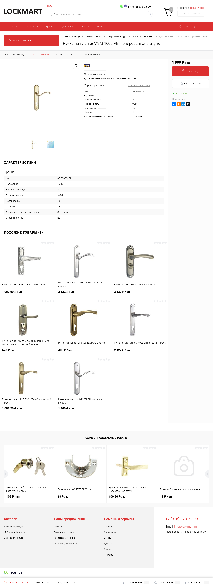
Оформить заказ (191, 13)
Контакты (102, 26)
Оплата (85, 26)
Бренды (50, 26)
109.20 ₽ (118, 496)
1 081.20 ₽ (28, 410)
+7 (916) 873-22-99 (42, 582)
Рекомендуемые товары (66, 543)
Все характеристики (139, 85)
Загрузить (137, 116)
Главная (12, 26)
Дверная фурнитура (13, 527)
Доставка (67, 26)
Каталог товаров (31, 40)
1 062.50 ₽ (28, 294)
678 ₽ (28, 352)
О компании (31, 26)
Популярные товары (64, 532)
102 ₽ (13, 496)
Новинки (58, 527)
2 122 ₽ (84, 294)
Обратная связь (16, 582)
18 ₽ (64, 496)
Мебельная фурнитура (15, 532)
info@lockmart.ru (185, 526)
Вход (50, 6)
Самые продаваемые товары (106, 438)
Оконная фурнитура (13, 538)
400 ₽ (84, 352)
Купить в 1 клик (190, 83)
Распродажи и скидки (64, 538)
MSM (134, 104)
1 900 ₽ (84, 410)
